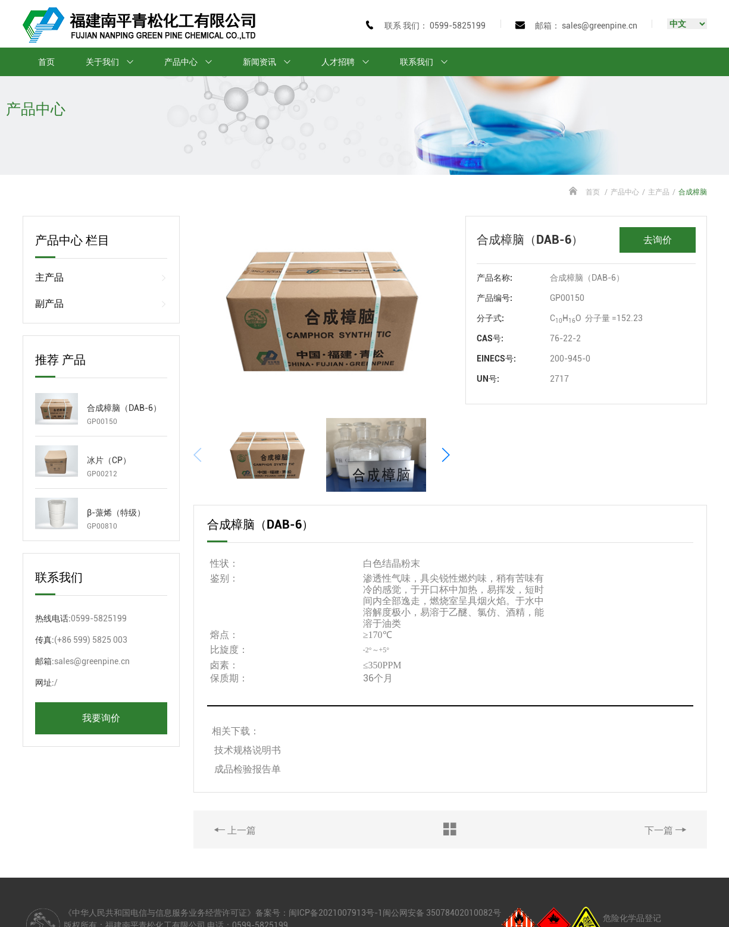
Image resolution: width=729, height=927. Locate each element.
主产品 (658, 192)
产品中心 (193, 62)
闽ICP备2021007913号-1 (336, 870)
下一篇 (665, 788)
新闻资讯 (272, 62)
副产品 (101, 304)
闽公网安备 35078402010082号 (442, 870)
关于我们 (115, 62)
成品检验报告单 (247, 727)
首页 (46, 62)
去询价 (657, 240)
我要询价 (101, 718)
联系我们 (429, 62)
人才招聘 (350, 62)
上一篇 (235, 788)
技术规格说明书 (248, 708)
